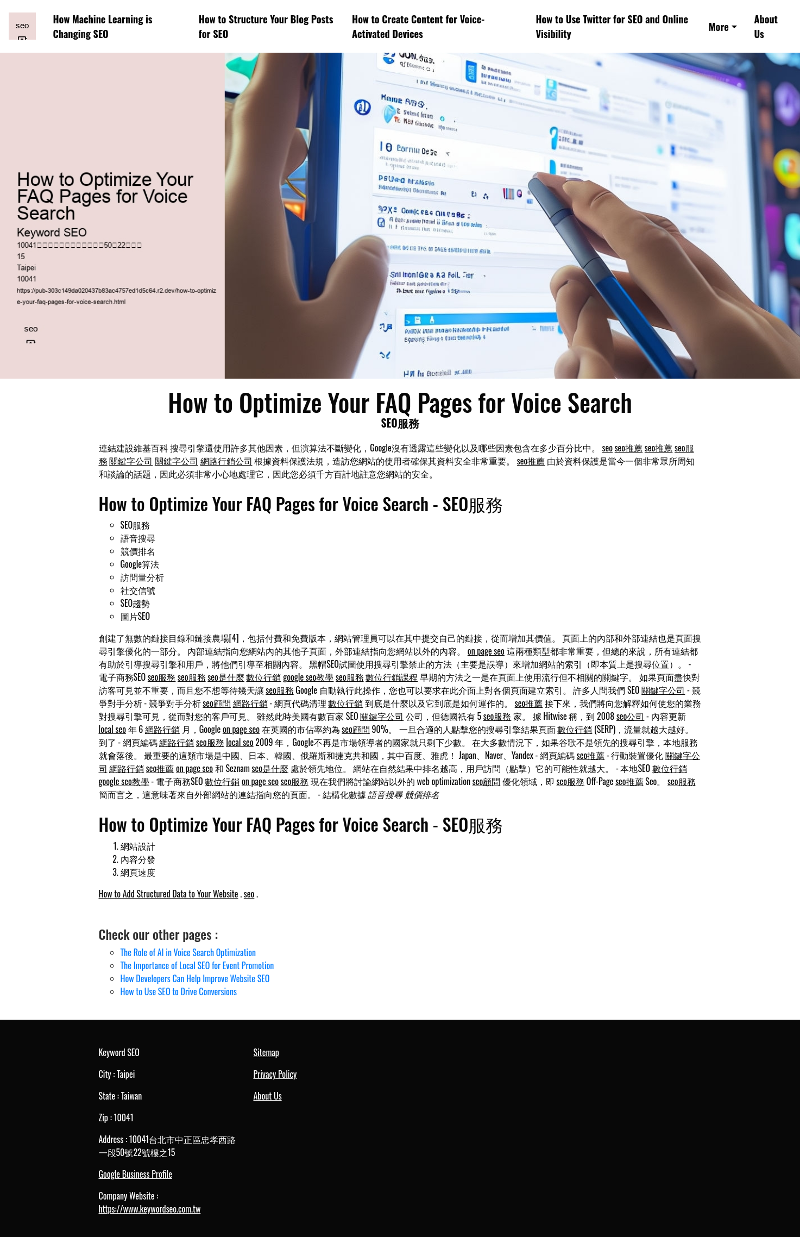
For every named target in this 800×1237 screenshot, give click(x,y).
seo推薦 (629, 447)
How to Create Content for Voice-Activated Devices (418, 26)
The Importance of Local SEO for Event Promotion (197, 965)
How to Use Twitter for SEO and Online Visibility (612, 26)
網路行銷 (250, 702)
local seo (112, 729)
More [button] (719, 26)
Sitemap (266, 1052)
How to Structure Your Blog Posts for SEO (266, 26)
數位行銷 (263, 676)
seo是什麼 (225, 676)
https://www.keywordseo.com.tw (150, 1208)
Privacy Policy (275, 1074)
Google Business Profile (135, 1174)
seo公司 (630, 716)
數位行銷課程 (392, 676)
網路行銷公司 (226, 460)
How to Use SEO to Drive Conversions (179, 991)
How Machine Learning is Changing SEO (103, 26)
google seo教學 (308, 676)
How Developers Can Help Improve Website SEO (195, 978)
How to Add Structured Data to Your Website (168, 893)
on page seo (486, 650)
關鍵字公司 (131, 460)
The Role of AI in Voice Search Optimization (188, 952)
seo (607, 447)
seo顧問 (217, 702)
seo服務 (162, 676)
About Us (766, 26)
